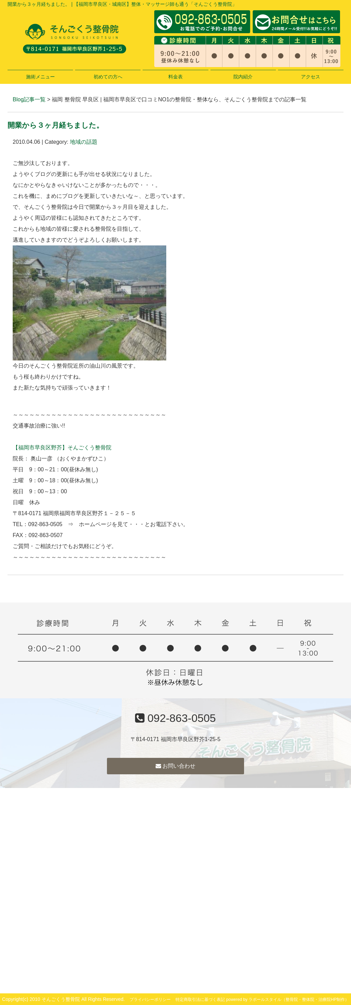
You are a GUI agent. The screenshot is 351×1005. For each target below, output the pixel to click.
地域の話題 (83, 142)
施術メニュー (40, 76)
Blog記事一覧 (29, 99)
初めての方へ (108, 76)
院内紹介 (243, 76)
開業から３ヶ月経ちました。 (56, 125)
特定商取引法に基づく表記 (200, 999)
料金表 (175, 76)
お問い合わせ (175, 766)
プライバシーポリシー (150, 999)
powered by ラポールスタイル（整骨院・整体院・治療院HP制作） (287, 999)
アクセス (310, 76)
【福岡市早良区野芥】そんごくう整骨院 (62, 447)
